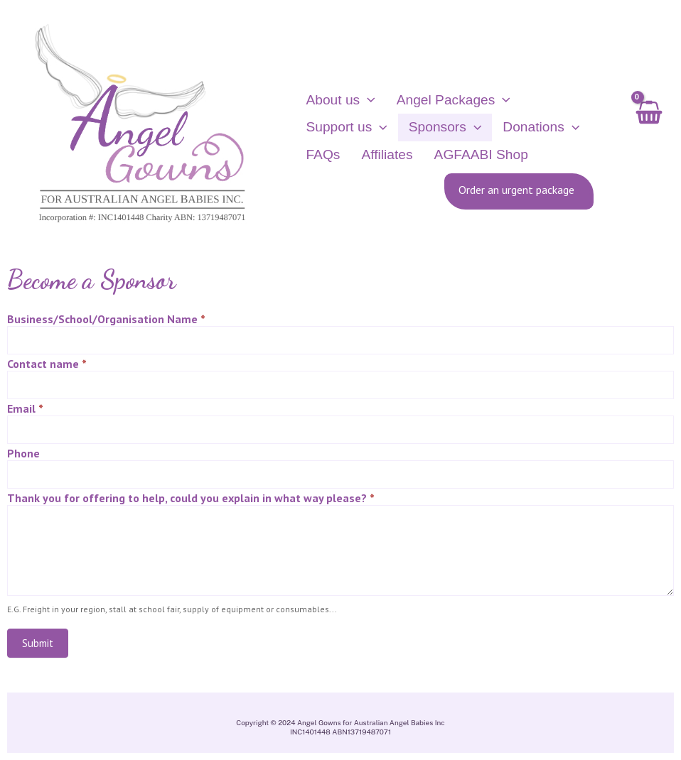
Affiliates (379, 155)
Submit (37, 646)
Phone (23, 457)
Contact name (47, 367)
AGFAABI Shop (467, 155)
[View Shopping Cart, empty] (648, 129)
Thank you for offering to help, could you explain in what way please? (191, 501)
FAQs (323, 155)
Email (25, 412)
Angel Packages (446, 101)
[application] (367, 101)
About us (340, 101)
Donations (526, 129)
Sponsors (438, 129)
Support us (346, 129)
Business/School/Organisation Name (106, 322)
